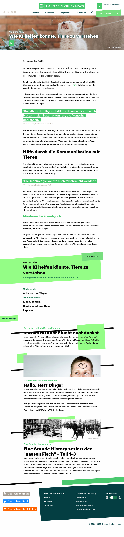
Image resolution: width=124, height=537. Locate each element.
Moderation (81, 12)
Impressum (81, 497)
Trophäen (48, 505)
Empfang (48, 501)
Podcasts (49, 12)
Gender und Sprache (85, 509)
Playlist (109, 13)
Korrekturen (81, 501)
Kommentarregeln (84, 505)
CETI (75, 85)
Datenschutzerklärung (86, 493)
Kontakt (47, 497)
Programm (65, 12)
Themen (35, 12)
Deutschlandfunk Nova (54, 493)
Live (100, 13)
